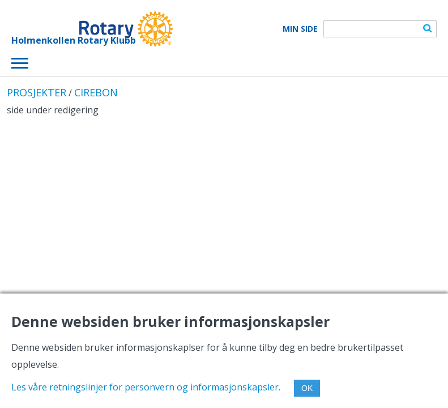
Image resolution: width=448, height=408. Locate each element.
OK (307, 388)
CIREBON (96, 92)
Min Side (300, 29)
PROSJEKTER (36, 92)
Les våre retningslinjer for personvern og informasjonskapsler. (145, 387)
